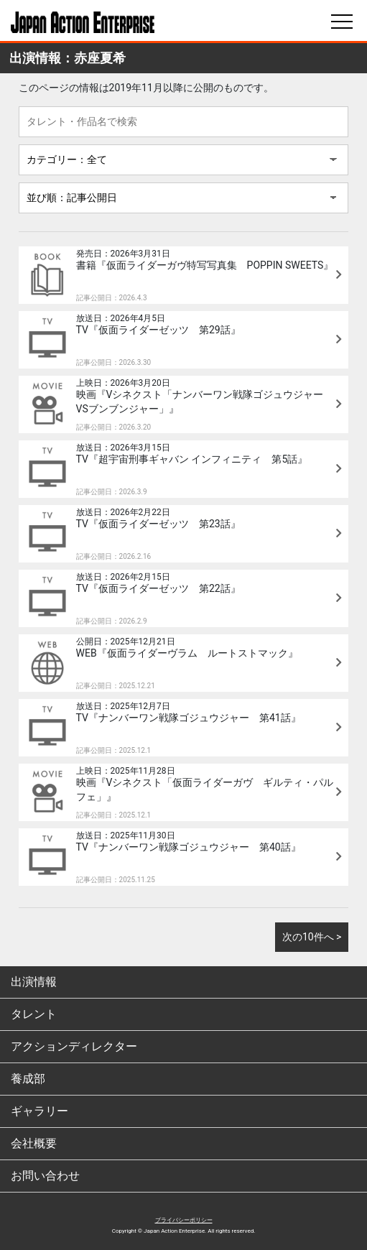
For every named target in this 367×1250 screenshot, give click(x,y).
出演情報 (34, 982)
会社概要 (34, 1143)
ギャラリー (39, 1111)
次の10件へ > (312, 937)
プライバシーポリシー (184, 1220)
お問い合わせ (45, 1175)
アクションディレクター (74, 1046)
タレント (34, 1014)
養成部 (28, 1078)
